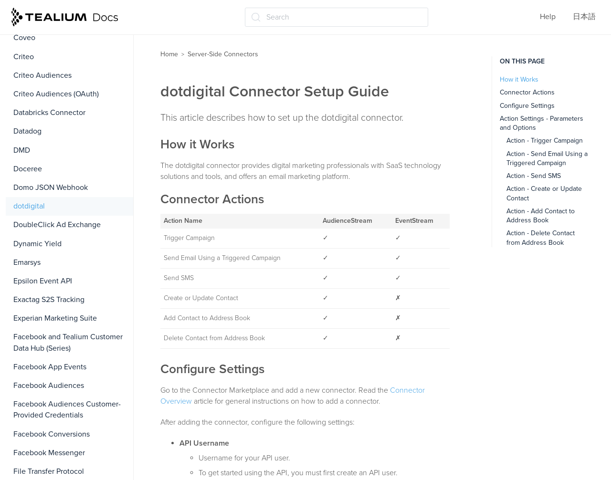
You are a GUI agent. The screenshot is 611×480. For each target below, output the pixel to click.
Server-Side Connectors (223, 54)
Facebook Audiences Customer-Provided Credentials (67, 409)
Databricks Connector (49, 112)
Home (169, 54)
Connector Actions (527, 92)
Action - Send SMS (533, 176)
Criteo (23, 57)
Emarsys (27, 262)
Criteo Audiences (42, 75)
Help (548, 16)
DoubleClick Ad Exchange (57, 225)
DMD (21, 150)
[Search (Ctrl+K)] (336, 17)
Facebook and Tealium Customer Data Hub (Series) (68, 342)
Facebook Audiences (48, 385)
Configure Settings (527, 106)
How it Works (519, 79)
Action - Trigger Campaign (544, 140)
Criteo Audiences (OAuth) (56, 94)
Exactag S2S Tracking (48, 299)
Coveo (24, 37)
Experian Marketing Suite (55, 318)
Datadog (27, 131)
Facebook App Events (49, 367)
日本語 (584, 16)
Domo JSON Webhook (50, 187)
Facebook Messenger (49, 453)
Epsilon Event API (42, 281)
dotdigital (29, 206)
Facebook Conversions (51, 434)
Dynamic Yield (37, 244)
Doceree (27, 169)
